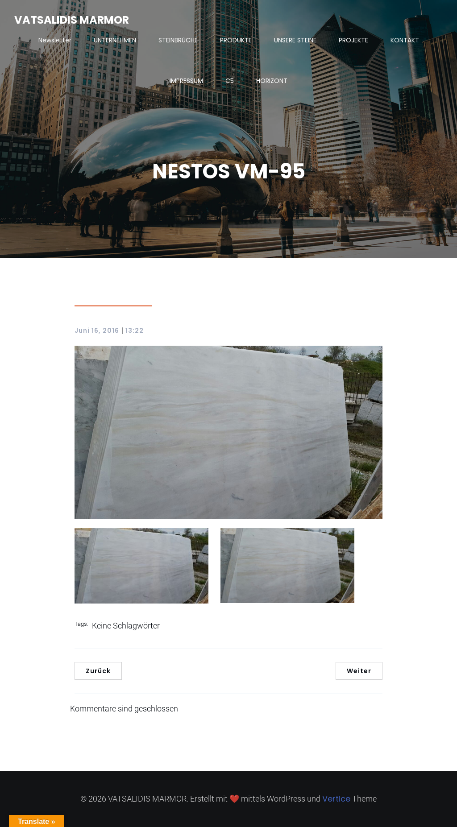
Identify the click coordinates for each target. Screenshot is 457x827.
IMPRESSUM (186, 80)
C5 (229, 80)
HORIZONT (271, 80)
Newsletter (54, 40)
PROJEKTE (353, 40)
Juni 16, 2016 (97, 330)
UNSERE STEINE (295, 40)
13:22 (134, 330)
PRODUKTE (236, 40)
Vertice (336, 798)
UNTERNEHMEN (115, 40)
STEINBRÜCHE (178, 40)
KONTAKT (405, 40)
